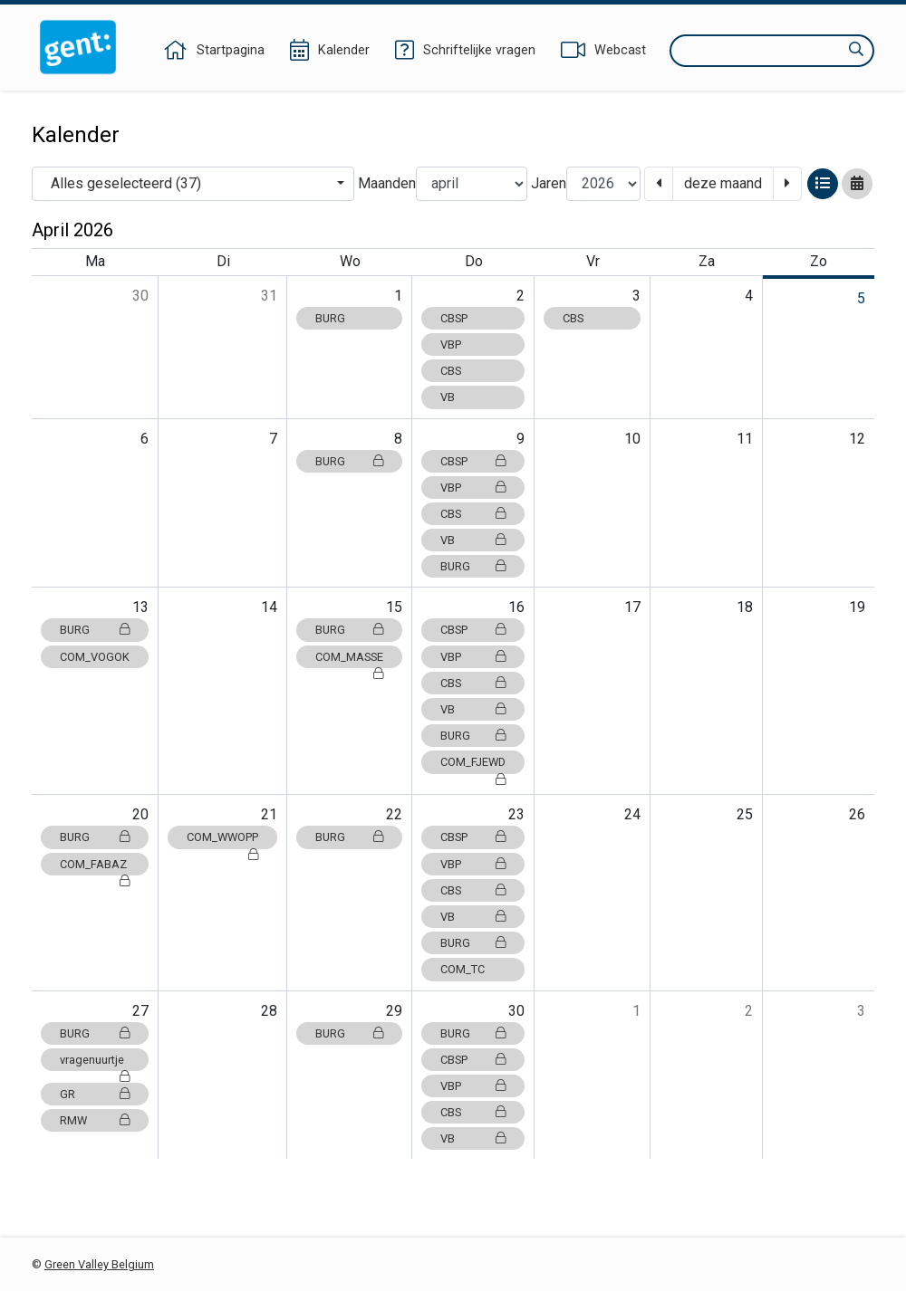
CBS (450, 371)
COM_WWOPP (222, 839)
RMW (95, 1120)
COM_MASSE (349, 659)
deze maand (723, 183)
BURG (330, 318)
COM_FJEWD (473, 764)
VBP (450, 344)
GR (95, 1094)
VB (447, 397)
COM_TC (462, 969)
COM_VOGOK (95, 657)
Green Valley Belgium (99, 1264)
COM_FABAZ (95, 866)
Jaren (548, 183)
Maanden (387, 183)
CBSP (453, 318)
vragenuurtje (95, 1062)
